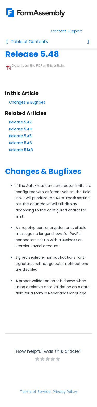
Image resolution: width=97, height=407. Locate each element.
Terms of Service (35, 391)
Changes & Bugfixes (27, 102)
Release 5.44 (20, 129)
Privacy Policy (65, 391)
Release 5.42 (20, 122)
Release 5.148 (21, 149)
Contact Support (66, 31)
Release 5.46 (20, 143)
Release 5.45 (20, 136)
